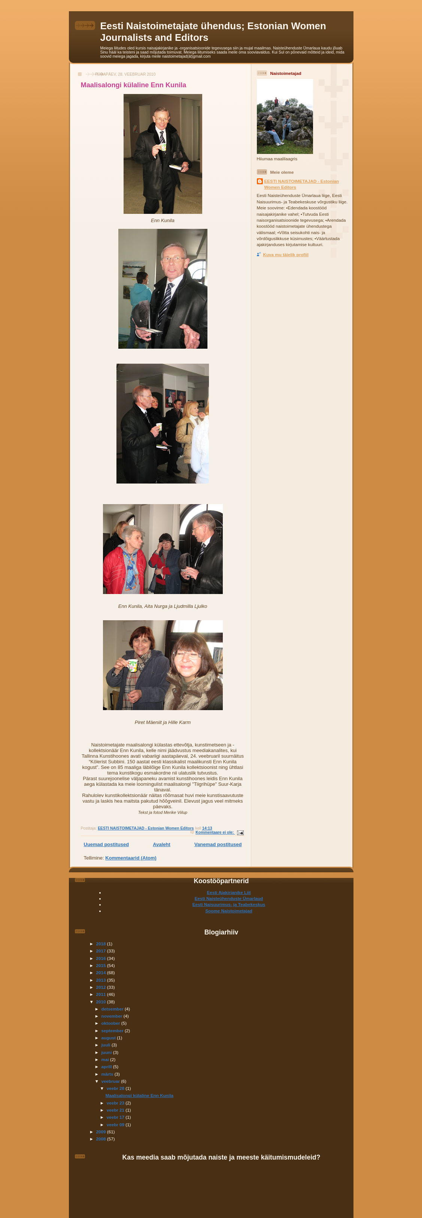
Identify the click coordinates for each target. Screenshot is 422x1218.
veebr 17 (116, 1117)
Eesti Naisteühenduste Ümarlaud (229, 898)
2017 (101, 950)
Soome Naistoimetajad (228, 910)
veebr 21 (116, 1110)
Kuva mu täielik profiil (286, 254)
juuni (107, 1052)
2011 (101, 994)
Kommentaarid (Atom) (131, 858)
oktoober (111, 1023)
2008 (101, 1138)
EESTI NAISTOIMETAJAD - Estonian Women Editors (301, 184)
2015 (101, 965)
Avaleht (161, 844)
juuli (106, 1044)
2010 (101, 1001)
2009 (101, 1131)
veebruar (111, 1081)
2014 (101, 972)
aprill (107, 1066)
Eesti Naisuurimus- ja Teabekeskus (228, 904)
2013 (101, 980)
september (113, 1030)
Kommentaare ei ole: (215, 832)
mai (105, 1059)
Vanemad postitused (218, 844)
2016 (101, 958)
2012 (101, 987)
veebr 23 (116, 1102)
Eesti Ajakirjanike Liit (229, 892)
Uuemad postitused (106, 844)
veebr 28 (116, 1088)
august (109, 1037)
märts (108, 1074)
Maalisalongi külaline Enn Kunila (133, 85)
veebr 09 (116, 1124)
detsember (113, 1008)
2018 (101, 943)
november (112, 1016)
